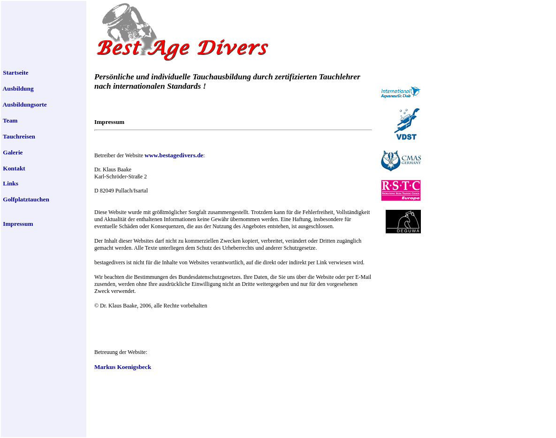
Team (9, 120)
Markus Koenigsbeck (122, 366)
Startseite (14, 72)
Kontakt (13, 168)
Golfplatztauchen (25, 199)
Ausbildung (17, 88)
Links (9, 183)
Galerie (12, 152)
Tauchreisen (18, 136)
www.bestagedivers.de (174, 155)
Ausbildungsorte (24, 104)
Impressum (17, 223)
